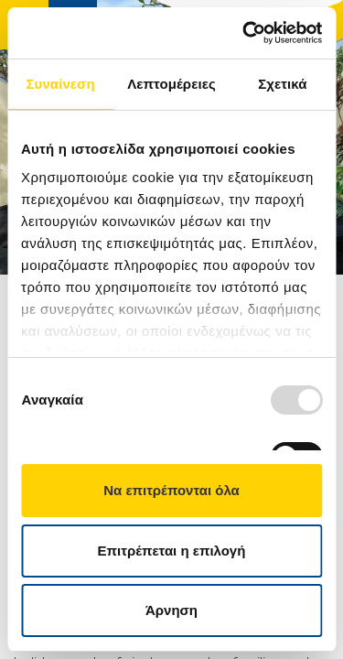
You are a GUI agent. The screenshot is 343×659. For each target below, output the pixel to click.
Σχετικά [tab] (282, 84)
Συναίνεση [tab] (60, 84)
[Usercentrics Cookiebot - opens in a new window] (244, 33)
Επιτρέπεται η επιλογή (172, 550)
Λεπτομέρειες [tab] (171, 84)
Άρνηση (171, 610)
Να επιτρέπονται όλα (171, 490)
